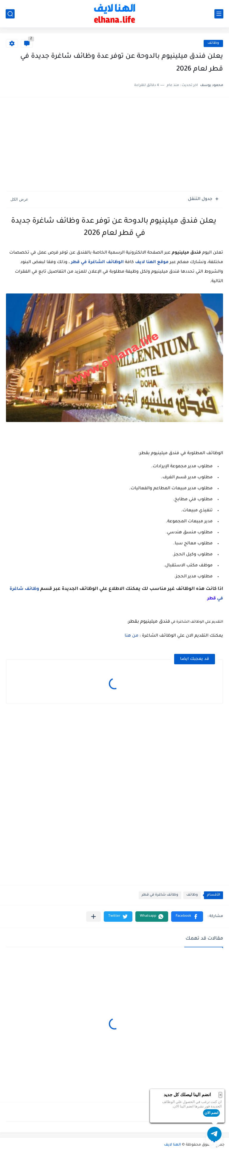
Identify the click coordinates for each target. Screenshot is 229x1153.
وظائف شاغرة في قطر (160, 895)
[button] (187, 916)
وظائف (213, 43)
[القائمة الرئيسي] (218, 13)
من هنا (131, 636)
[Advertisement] (114, 145)
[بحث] (10, 13)
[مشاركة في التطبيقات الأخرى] (93, 916)
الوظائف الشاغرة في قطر (97, 262)
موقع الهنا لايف (151, 262)
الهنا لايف (172, 1145)
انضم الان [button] (211, 1113)
